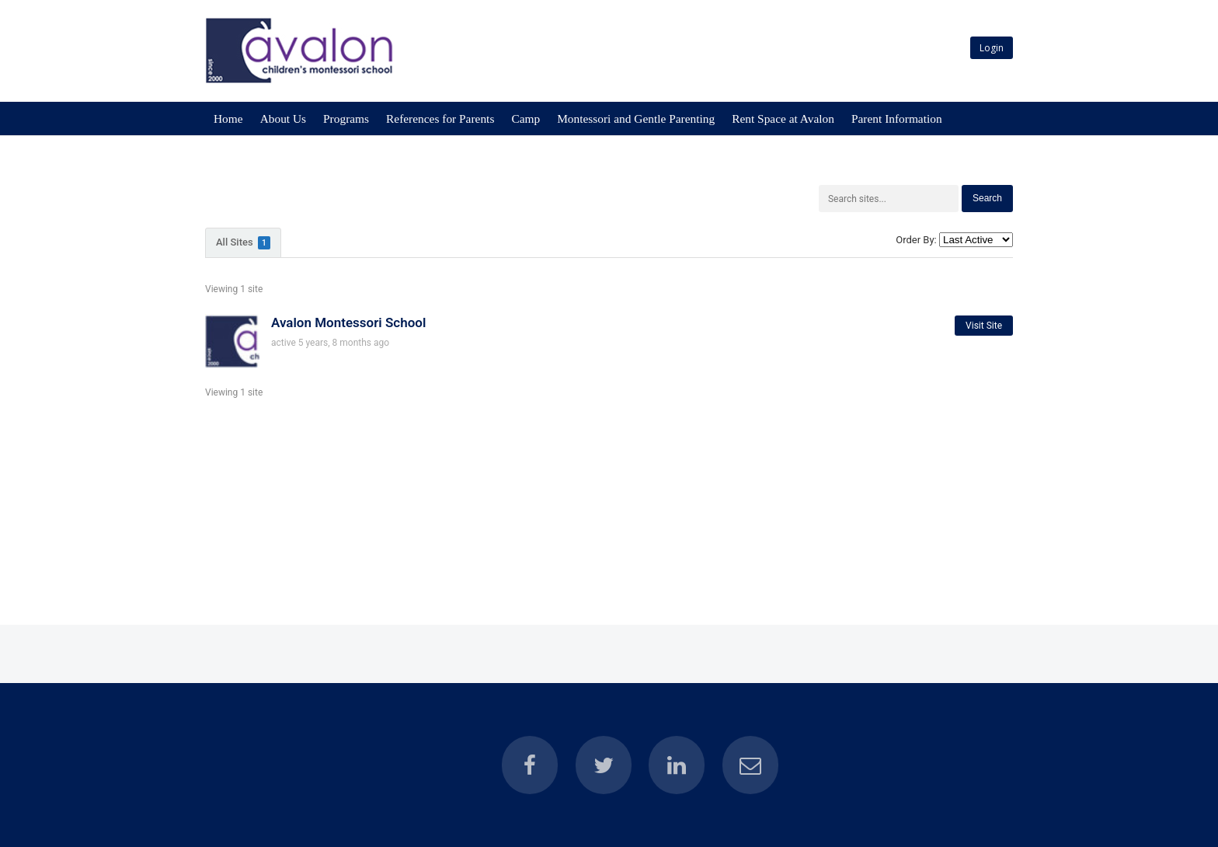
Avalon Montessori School (348, 322)
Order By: (916, 240)
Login (992, 47)
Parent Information (896, 118)
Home (228, 118)
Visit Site (984, 325)
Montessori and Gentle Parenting (636, 118)
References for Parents (440, 118)
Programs (346, 118)
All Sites (243, 242)
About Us (283, 118)
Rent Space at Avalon (783, 118)
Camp (525, 118)
